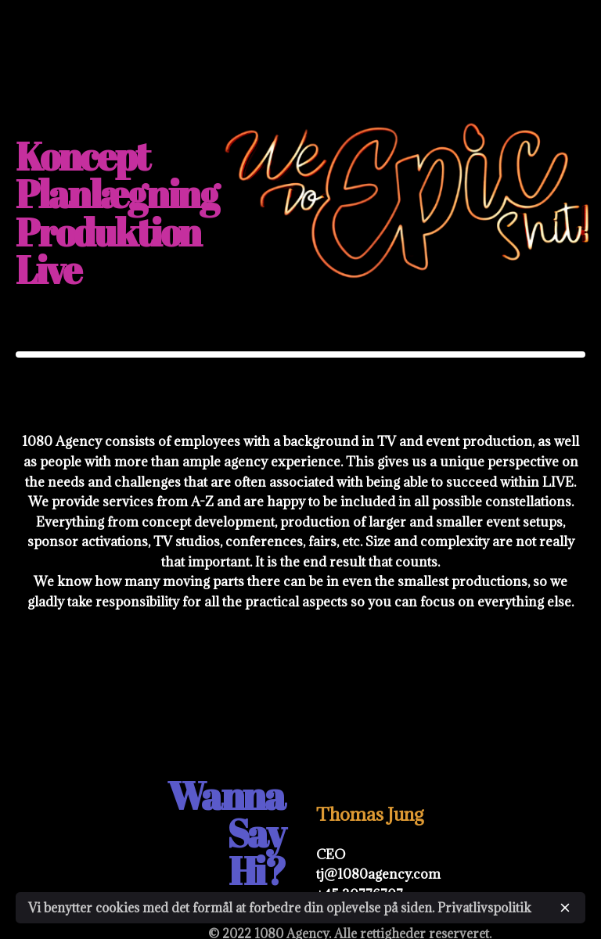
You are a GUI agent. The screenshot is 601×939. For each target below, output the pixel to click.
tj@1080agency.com (378, 874)
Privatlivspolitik (484, 908)
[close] (565, 907)
